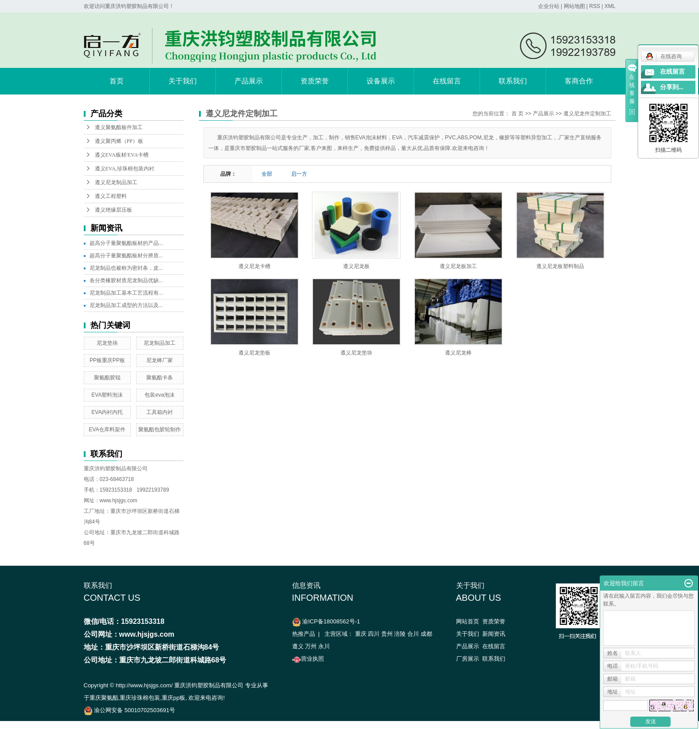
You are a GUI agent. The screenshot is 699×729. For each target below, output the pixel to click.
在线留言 (447, 81)
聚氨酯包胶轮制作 (159, 429)
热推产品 (303, 633)
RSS (594, 6)
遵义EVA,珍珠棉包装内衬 (124, 169)
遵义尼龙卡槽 (254, 266)
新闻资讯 (493, 633)
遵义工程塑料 (111, 196)
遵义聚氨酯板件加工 (119, 127)
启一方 (299, 174)
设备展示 (381, 81)
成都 (426, 633)
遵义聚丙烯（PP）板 (119, 141)
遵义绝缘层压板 (113, 210)
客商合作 (579, 81)
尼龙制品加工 (160, 343)
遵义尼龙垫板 (254, 353)
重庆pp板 (173, 697)
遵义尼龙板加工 (458, 266)
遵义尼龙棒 (458, 353)
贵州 (387, 633)
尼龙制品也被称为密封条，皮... (126, 268)
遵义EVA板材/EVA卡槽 (122, 155)
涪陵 (400, 633)
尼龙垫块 (107, 343)
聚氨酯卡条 (159, 377)
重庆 (361, 633)
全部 (267, 174)
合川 (413, 633)
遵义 (298, 646)
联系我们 (513, 81)
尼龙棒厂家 (159, 360)
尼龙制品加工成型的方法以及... (126, 305)
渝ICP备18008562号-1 (331, 621)
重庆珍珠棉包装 (140, 697)
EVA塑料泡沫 (107, 395)
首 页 (517, 113)
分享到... (671, 87)
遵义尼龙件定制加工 (587, 113)
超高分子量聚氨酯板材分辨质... (126, 255)
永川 (324, 646)
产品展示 (248, 81)
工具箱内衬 (159, 412)
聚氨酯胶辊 (107, 377)
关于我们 (182, 81)
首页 (116, 81)
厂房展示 (467, 658)
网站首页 (467, 621)
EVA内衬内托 (107, 412)
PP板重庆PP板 (107, 360)
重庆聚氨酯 (104, 697)
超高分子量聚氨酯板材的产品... (126, 243)
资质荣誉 (315, 81)
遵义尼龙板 (356, 266)
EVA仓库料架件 (107, 429)
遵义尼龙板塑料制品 (560, 266)
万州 (310, 646)
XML (610, 6)
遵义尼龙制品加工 (116, 182)
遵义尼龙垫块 (356, 353)
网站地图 (574, 6)
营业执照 (308, 658)
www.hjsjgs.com (118, 500)
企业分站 (548, 6)
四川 (373, 633)
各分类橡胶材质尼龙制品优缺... (126, 280)
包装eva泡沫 (159, 395)
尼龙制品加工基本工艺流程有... (126, 293)
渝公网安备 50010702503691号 (129, 710)
